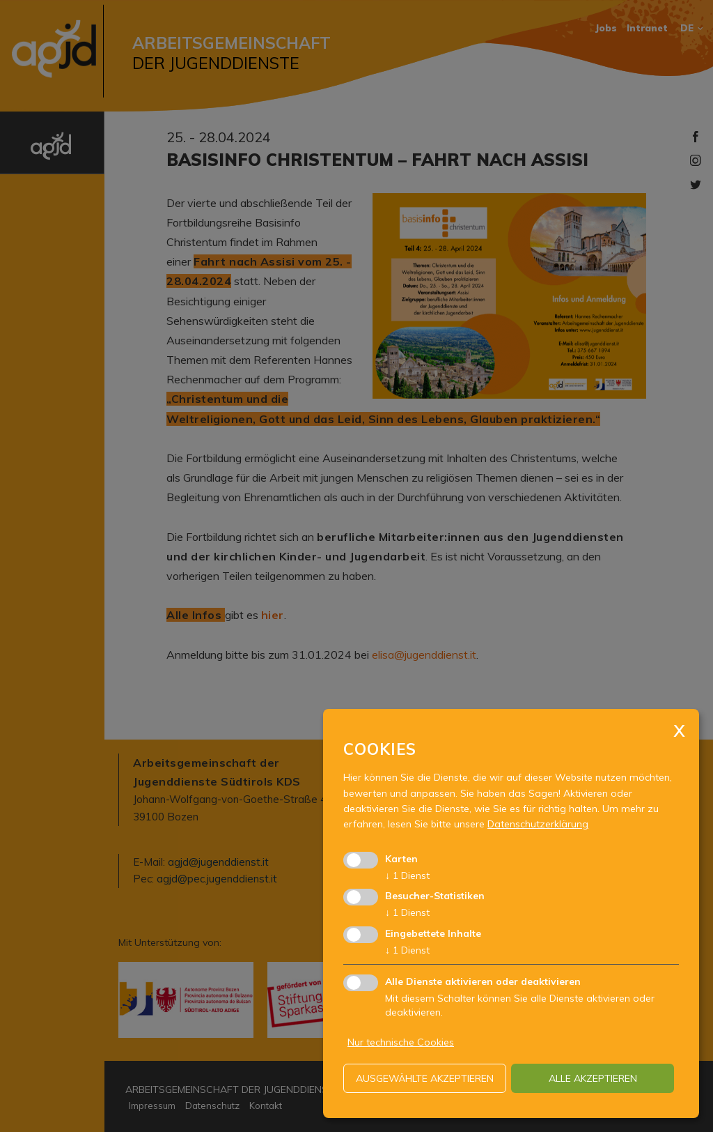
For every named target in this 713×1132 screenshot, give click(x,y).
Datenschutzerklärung (537, 824)
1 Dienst (407, 875)
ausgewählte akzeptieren (425, 1078)
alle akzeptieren (593, 1078)
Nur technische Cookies (400, 1042)
